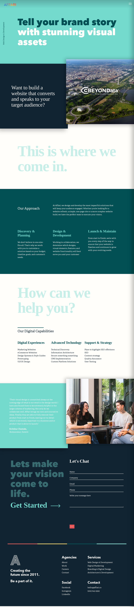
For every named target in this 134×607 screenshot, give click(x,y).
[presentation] (85, 516)
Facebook (66, 588)
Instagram (66, 592)
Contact (65, 573)
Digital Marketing (96, 566)
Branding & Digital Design (99, 570)
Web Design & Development (100, 563)
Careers (65, 570)
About (64, 563)
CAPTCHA (73, 511)
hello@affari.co (94, 588)
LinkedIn (66, 595)
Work (64, 566)
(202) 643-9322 (94, 592)
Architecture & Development (101, 573)
